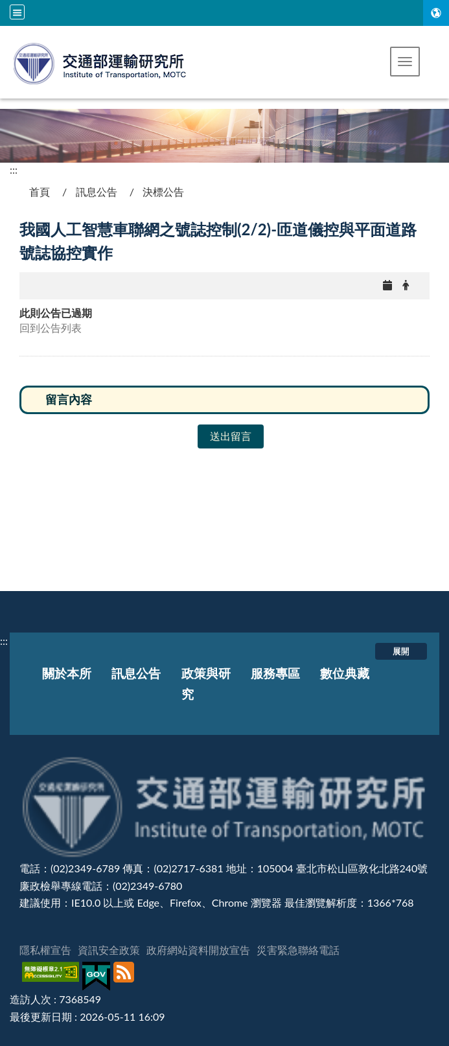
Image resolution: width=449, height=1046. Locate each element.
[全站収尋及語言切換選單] (17, 12)
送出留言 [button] (230, 436)
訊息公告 (96, 191)
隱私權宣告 (45, 950)
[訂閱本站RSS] (125, 976)
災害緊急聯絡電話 (298, 950)
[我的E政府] (97, 976)
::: (13, 169)
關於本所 (66, 673)
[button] (405, 61)
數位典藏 (344, 673)
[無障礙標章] (52, 976)
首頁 (39, 191)
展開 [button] (401, 650)
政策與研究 (206, 683)
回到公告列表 (50, 327)
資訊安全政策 (109, 950)
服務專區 (275, 673)
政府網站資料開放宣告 (198, 950)
